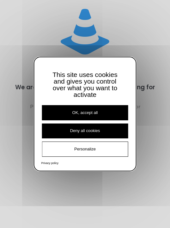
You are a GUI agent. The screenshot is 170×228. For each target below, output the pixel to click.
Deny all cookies (85, 130)
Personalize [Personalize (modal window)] (85, 149)
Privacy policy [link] (49, 163)
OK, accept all (85, 112)
